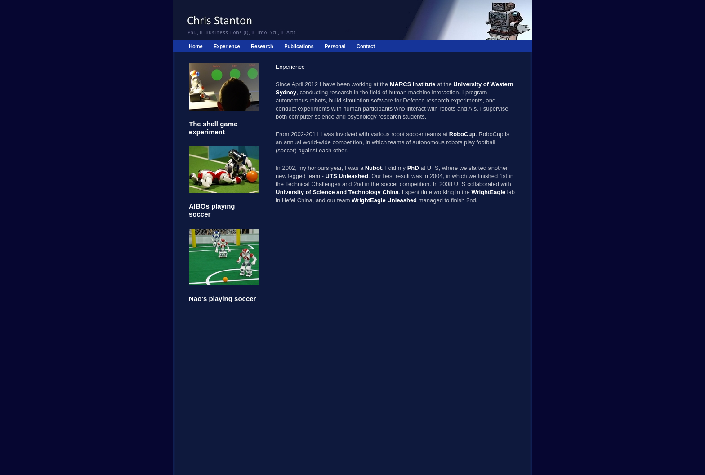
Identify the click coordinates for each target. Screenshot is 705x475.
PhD (413, 167)
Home (196, 46)
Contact (366, 46)
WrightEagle (488, 192)
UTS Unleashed (347, 176)
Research (262, 46)
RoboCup (462, 134)
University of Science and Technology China (337, 192)
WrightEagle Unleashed (384, 200)
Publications (298, 46)
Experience (227, 46)
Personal (335, 46)
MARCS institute (413, 84)
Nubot (373, 167)
